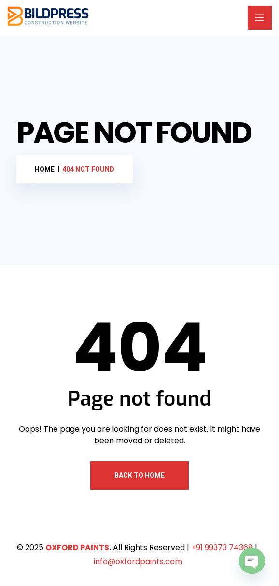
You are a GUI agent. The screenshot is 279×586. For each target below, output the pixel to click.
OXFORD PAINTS (77, 547)
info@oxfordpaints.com (138, 561)
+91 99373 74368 (222, 547)
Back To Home (139, 475)
